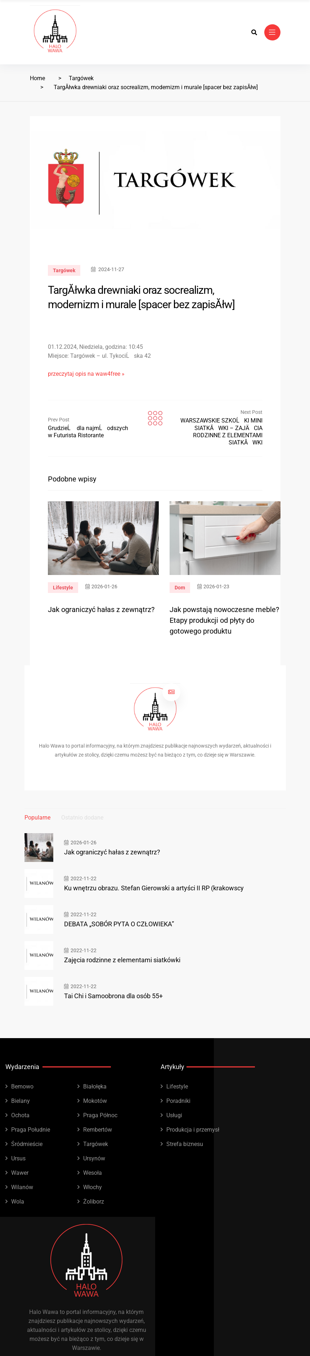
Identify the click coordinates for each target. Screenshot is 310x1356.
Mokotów (95, 1100)
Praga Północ (100, 1115)
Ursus (18, 1158)
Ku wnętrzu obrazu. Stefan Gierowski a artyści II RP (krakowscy (154, 888)
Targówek (81, 78)
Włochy (92, 1187)
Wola (17, 1201)
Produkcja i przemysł (192, 1129)
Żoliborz (93, 1201)
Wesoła (92, 1172)
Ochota (20, 1115)
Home (37, 78)
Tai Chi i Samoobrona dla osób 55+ (113, 996)
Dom (180, 587)
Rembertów (97, 1129)
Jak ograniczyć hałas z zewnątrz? (101, 609)
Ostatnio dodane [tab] (82, 817)
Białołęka (95, 1086)
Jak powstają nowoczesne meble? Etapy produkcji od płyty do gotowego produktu (224, 620)
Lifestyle (63, 587)
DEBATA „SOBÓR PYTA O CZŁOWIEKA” (119, 924)
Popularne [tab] (37, 817)
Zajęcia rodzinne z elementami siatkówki (122, 960)
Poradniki (178, 1100)
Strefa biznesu (184, 1144)
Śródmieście (26, 1144)
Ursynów (94, 1158)
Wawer (19, 1172)
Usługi (174, 1115)
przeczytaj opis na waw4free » (86, 373)
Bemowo (22, 1086)
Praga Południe (30, 1129)
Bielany (20, 1100)
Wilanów (22, 1187)
